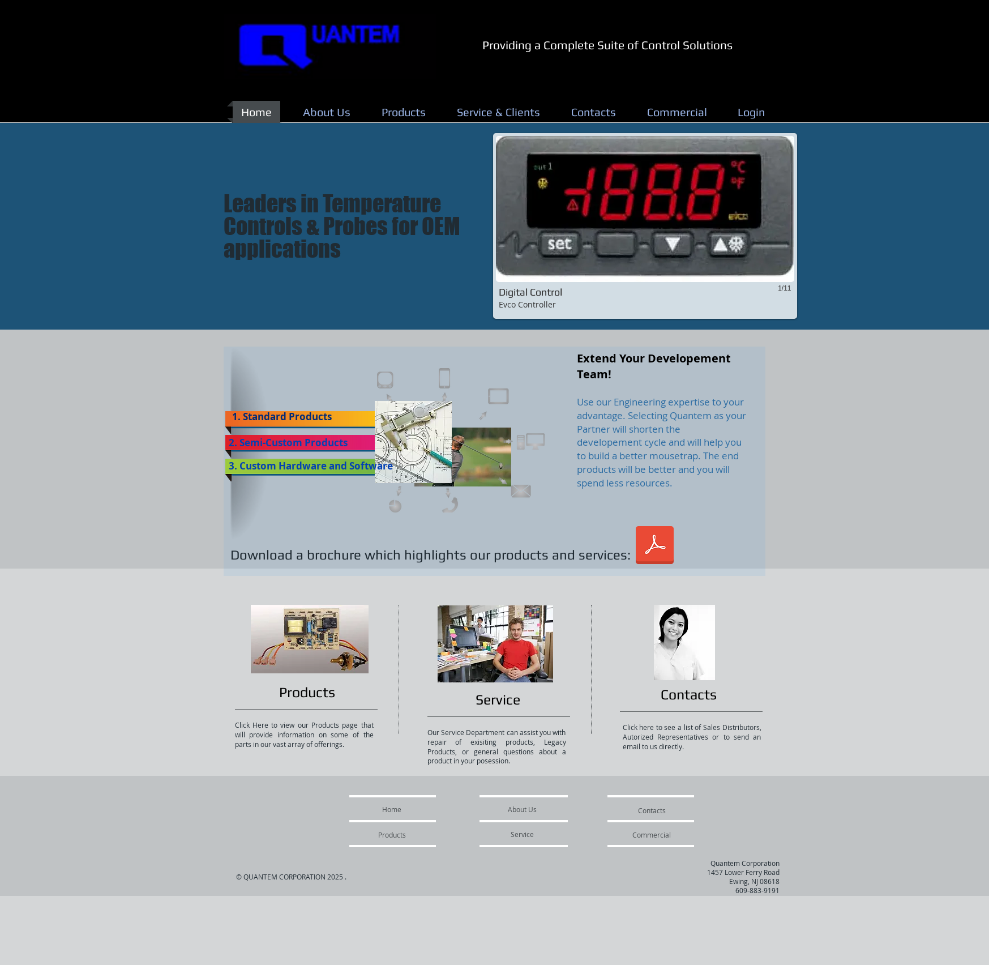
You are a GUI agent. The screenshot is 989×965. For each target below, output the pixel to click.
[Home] (392, 809)
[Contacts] (689, 694)
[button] (645, 226)
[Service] (498, 700)
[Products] (307, 692)
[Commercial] (652, 834)
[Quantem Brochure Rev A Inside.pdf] (655, 546)
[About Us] (522, 809)
